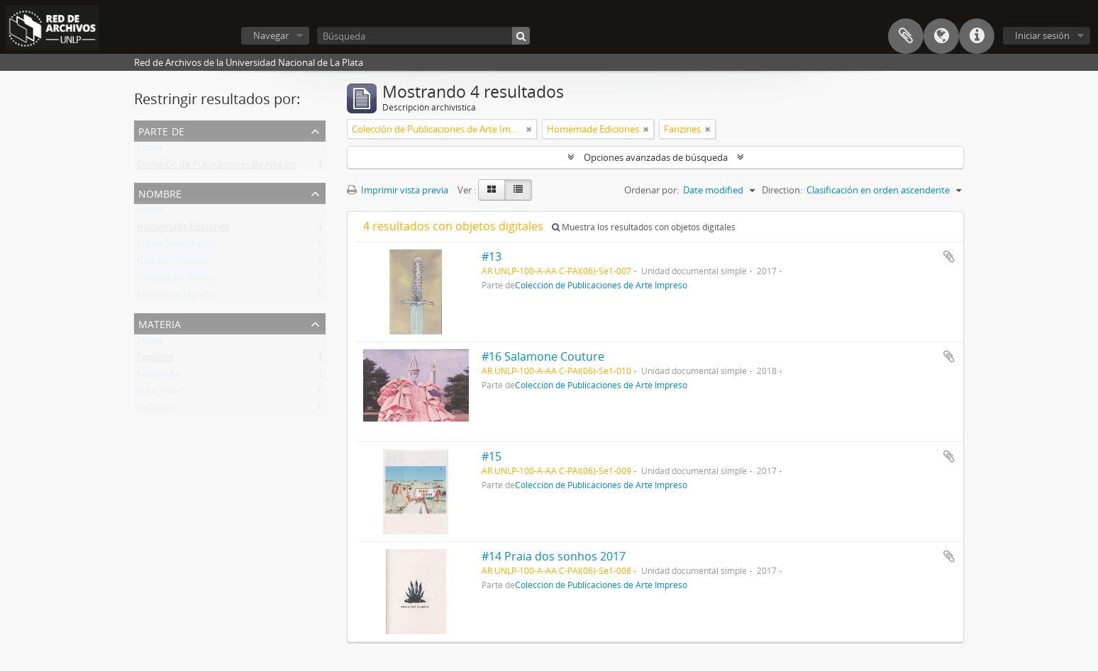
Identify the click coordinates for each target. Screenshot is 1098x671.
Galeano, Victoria (172, 263)
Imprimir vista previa (397, 190)
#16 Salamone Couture (543, 356)
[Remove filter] (529, 129)
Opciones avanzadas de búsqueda (656, 157)
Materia (159, 322)
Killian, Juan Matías (176, 246)
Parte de (161, 130)
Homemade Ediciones (183, 229)
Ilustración (159, 394)
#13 (491, 256)
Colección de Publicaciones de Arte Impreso (228, 167)
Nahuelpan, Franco (177, 280)
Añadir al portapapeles (949, 256)
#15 (491, 456)
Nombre (160, 192)
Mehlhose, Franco (174, 297)
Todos (150, 150)
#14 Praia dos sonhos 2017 (554, 556)
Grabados (157, 411)
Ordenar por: (651, 190)
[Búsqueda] (423, 36)
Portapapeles (906, 36)
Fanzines (155, 360)
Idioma (941, 36)
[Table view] (518, 190)
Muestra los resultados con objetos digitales (644, 227)
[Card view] (491, 190)
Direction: (782, 190)
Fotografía (158, 377)
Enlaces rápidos (976, 36)
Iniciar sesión (1042, 35)
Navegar (271, 35)
